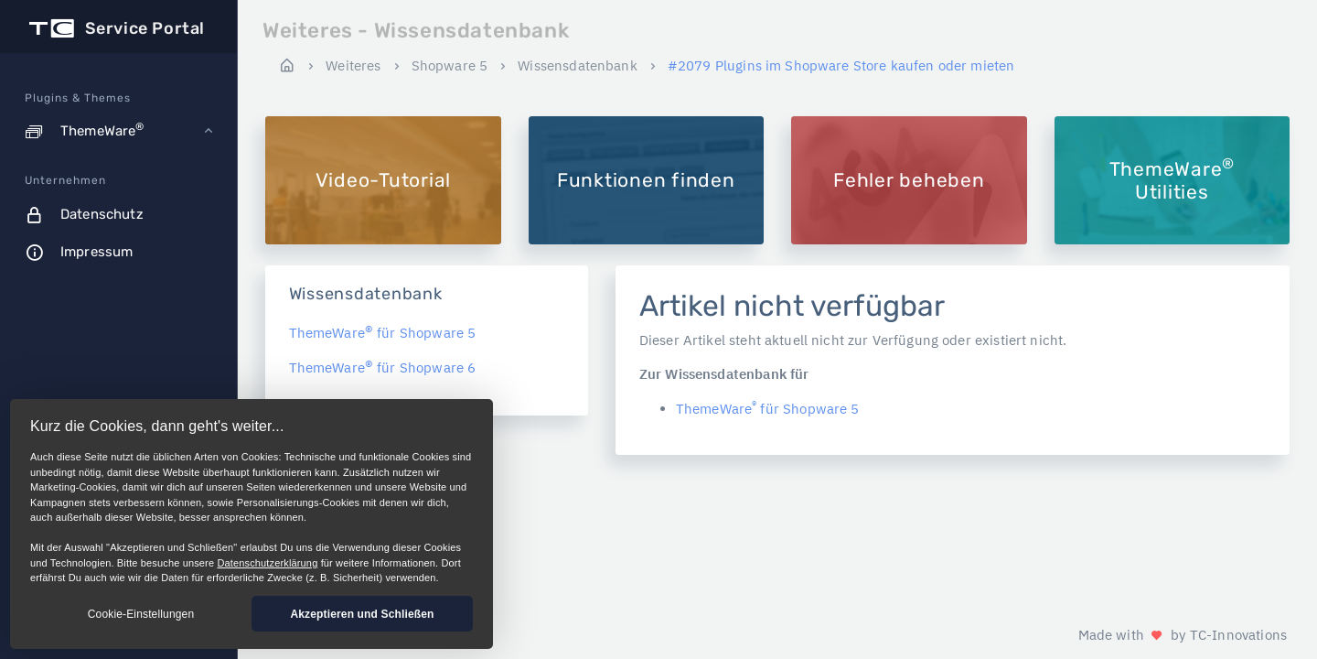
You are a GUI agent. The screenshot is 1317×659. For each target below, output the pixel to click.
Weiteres (353, 65)
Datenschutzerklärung (267, 562)
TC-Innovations (1238, 634)
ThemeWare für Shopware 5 (382, 332)
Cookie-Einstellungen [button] (141, 614)
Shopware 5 (450, 65)
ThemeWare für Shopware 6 (382, 367)
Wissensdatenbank (577, 65)
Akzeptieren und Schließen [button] (362, 614)
